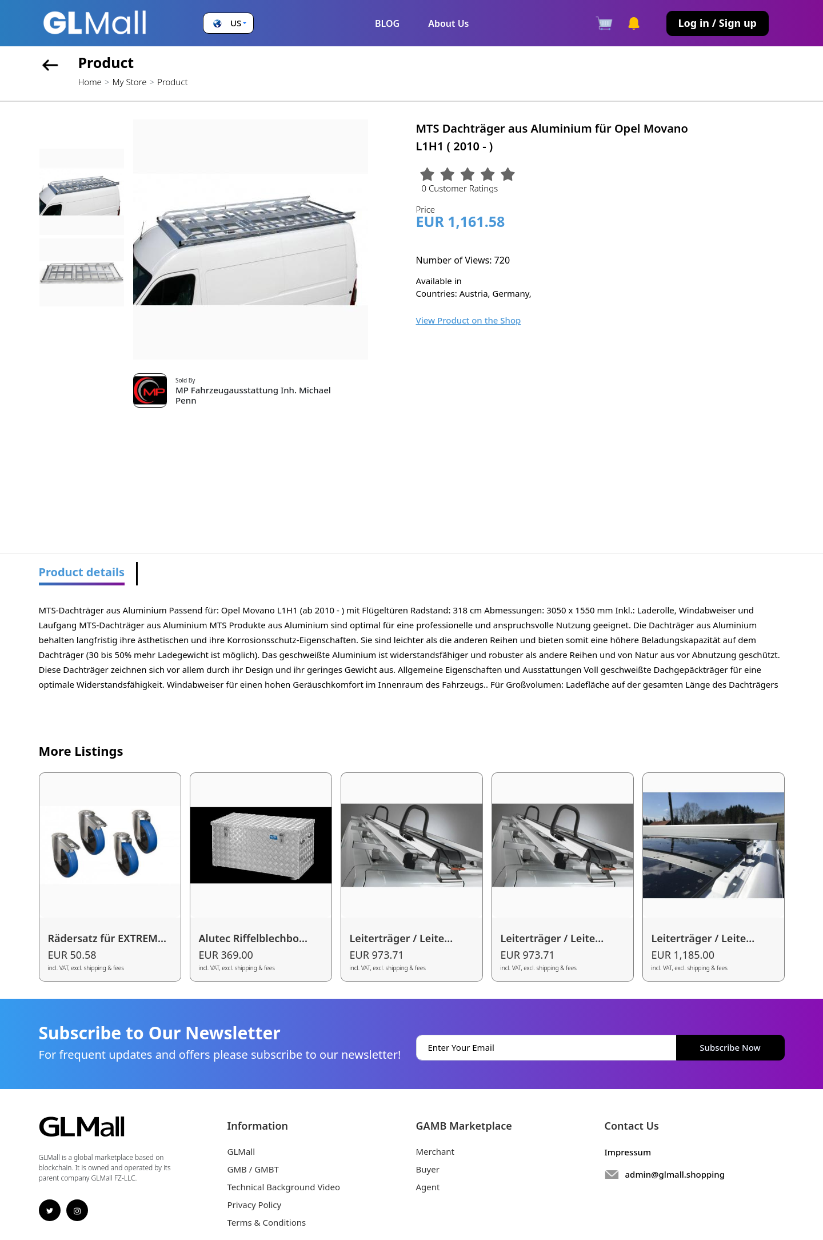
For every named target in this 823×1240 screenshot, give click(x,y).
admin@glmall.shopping (675, 1174)
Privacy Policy (254, 1204)
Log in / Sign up (717, 23)
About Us (448, 23)
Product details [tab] (82, 572)
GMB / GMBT (253, 1169)
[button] (228, 23)
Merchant (435, 1151)
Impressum (628, 1152)
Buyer (428, 1169)
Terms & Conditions (266, 1222)
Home (90, 81)
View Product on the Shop (468, 320)
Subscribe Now (730, 1047)
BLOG (387, 23)
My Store (129, 81)
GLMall (241, 1151)
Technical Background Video (284, 1187)
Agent (428, 1187)
